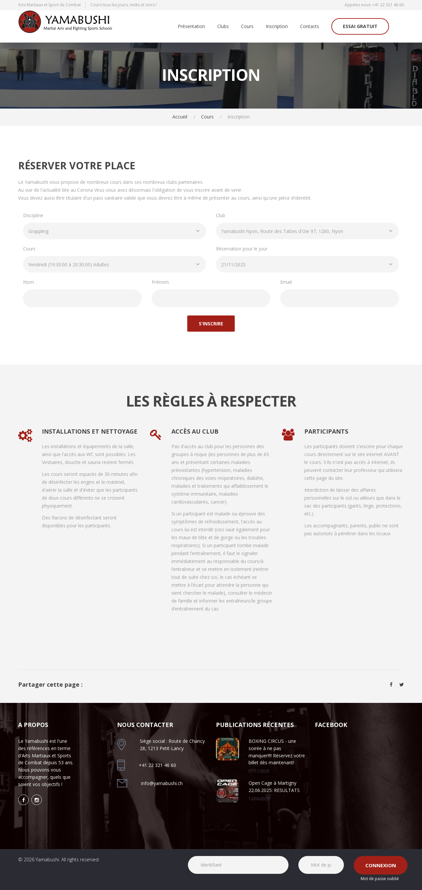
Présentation (191, 26)
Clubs (223, 26)
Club (220, 215)
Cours (247, 26)
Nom (28, 282)
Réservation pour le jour (241, 249)
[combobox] (114, 231)
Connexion (380, 865)
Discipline (33, 215)
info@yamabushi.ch (162, 783)
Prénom (160, 282)
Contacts (309, 26)
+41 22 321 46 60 (388, 5)
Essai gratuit (360, 26)
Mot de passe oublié (380, 878)
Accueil (179, 117)
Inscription (277, 26)
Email (286, 282)
